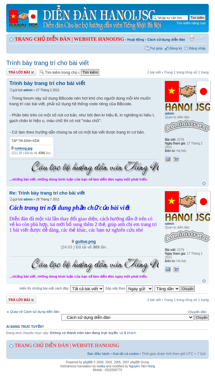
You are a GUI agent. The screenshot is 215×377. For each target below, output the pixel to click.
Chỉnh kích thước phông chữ (201, 38)
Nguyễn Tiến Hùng (142, 366)
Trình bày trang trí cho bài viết (47, 62)
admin (27, 90)
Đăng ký (176, 48)
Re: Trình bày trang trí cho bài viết (47, 193)
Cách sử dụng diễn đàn (166, 39)
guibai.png (85, 241)
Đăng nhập (197, 48)
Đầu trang (204, 183)
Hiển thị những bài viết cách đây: (62, 288)
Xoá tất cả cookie (125, 354)
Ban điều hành (99, 354)
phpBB (88, 362)
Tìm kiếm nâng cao (191, 23)
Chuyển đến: (197, 312)
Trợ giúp (156, 48)
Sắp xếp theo (129, 288)
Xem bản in (191, 38)
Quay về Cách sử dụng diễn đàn (35, 311)
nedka (101, 366)
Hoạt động (135, 39)
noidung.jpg (23, 148)
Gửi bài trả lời (21, 72)
